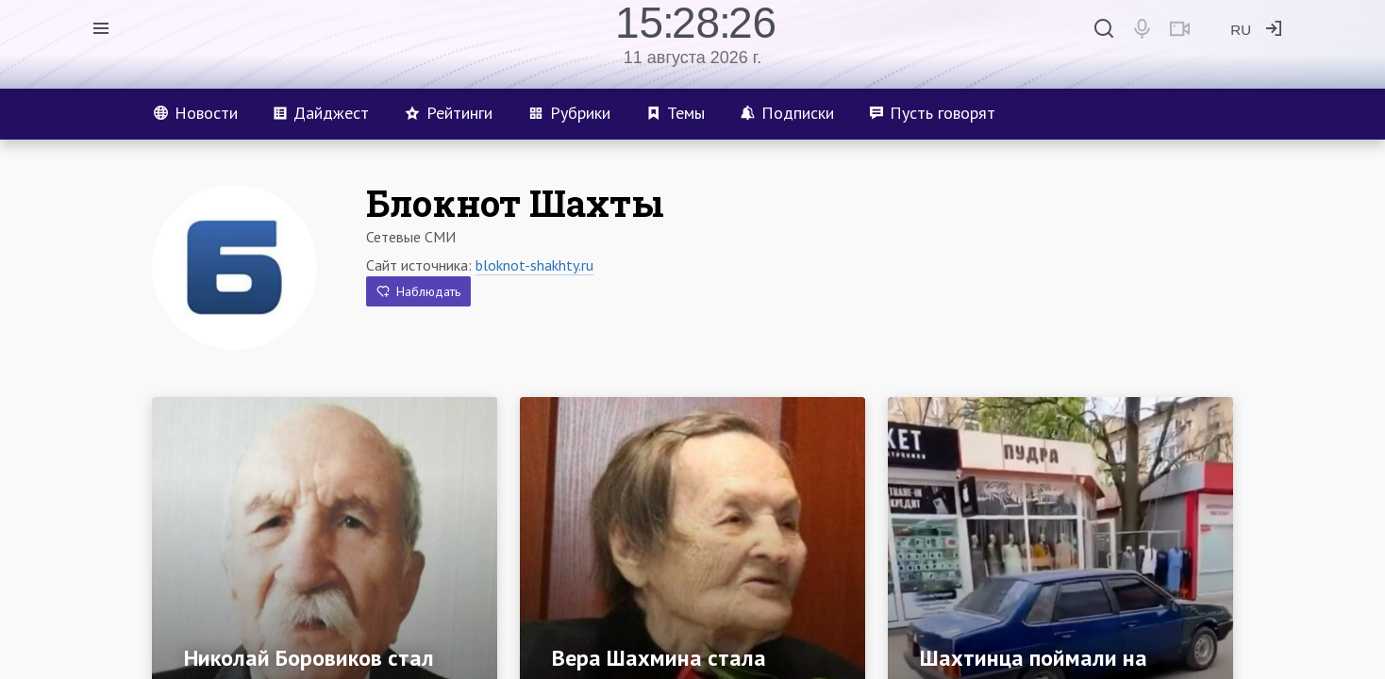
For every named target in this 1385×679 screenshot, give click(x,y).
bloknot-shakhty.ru (534, 265)
